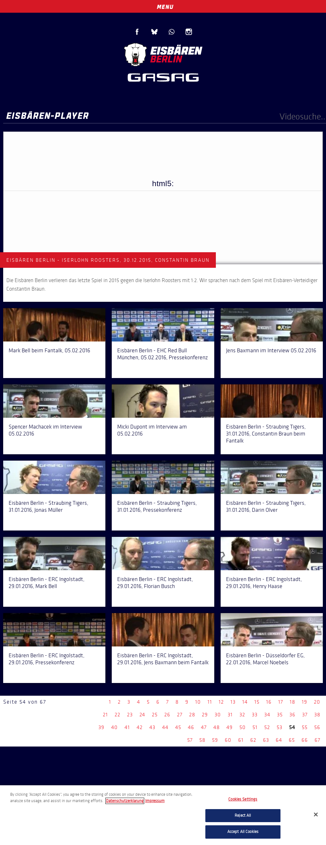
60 (228, 740)
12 (221, 702)
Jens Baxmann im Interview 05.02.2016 (271, 350)
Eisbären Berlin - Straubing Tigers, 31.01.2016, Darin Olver (266, 506)
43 (152, 727)
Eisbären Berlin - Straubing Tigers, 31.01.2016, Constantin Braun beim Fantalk (266, 433)
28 (192, 714)
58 (202, 740)
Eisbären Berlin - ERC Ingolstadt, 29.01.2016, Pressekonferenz (46, 659)
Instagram (189, 32)
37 (305, 714)
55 (305, 727)
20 (317, 702)
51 (255, 727)
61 (241, 740)
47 (204, 727)
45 (178, 727)
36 (292, 714)
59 (215, 740)
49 (229, 727)
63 (266, 740)
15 (256, 702)
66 (304, 740)
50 (242, 727)
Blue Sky (154, 32)
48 (216, 727)
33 (255, 714)
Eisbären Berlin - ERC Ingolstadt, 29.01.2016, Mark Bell (46, 583)
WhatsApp (171, 32)
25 (155, 714)
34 (267, 714)
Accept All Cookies (243, 831)
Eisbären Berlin (163, 53)
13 (233, 702)
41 (127, 727)
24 (142, 714)
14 (245, 702)
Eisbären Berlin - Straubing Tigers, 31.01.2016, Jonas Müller (48, 506)
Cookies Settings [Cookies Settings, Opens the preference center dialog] (242, 799)
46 (191, 727)
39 (101, 727)
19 (304, 702)
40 (114, 727)
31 (230, 714)
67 (317, 740)
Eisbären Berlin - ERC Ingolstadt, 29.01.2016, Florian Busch (155, 583)
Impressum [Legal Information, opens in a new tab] (155, 800)
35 (280, 714)
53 (279, 727)
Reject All (243, 815)
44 (165, 727)
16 (269, 702)
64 (279, 740)
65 (292, 740)
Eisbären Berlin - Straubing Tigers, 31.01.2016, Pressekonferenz (157, 506)
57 (190, 740)
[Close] (316, 814)
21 (105, 714)
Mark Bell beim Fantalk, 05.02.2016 (49, 350)
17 (280, 702)
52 (267, 727)
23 (130, 714)
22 (117, 714)
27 (179, 714)
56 (317, 727)
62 (253, 740)
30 (218, 714)
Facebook (137, 32)
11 (210, 702)
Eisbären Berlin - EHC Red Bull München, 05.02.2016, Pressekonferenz (162, 354)
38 (317, 714)
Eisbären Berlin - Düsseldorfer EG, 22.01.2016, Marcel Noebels (265, 659)
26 (167, 714)
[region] (163, 815)
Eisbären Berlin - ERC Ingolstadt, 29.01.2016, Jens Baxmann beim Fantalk (163, 659)
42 (140, 727)
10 (198, 702)
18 (292, 702)
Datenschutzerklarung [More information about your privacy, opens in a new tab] (125, 800)
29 (205, 714)
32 (242, 714)
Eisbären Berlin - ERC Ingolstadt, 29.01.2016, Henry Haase (264, 583)
